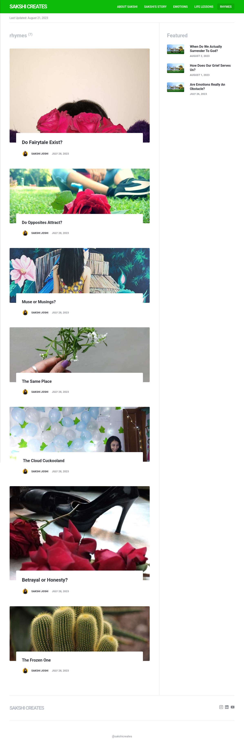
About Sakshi (127, 6)
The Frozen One (37, 660)
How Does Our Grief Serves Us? (211, 68)
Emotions (180, 6)
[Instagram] (221, 708)
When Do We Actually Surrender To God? (207, 48)
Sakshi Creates (29, 6)
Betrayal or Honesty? (47, 579)
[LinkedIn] (227, 708)
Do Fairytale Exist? (44, 142)
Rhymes (226, 6)
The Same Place (37, 381)
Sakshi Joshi (40, 153)
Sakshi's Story (155, 6)
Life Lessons (203, 6)
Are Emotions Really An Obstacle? (209, 87)
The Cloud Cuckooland (44, 460)
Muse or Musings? (40, 301)
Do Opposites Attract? (43, 222)
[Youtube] (232, 708)
